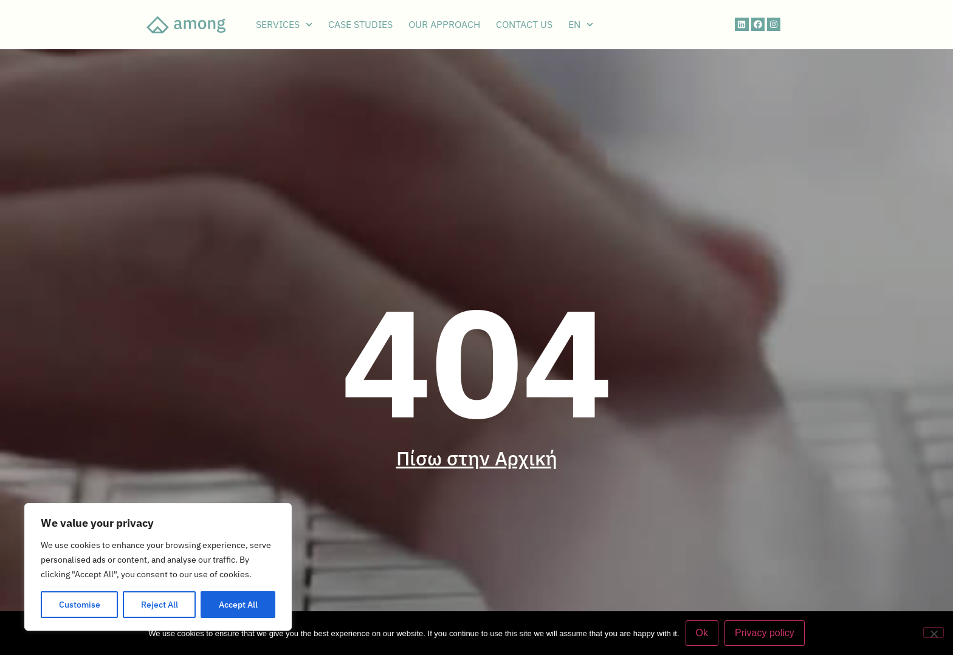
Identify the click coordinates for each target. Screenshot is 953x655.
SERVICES (284, 24)
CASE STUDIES (360, 24)
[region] (158, 567)
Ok (702, 633)
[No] (933, 632)
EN (580, 24)
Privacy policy (764, 633)
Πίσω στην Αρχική (476, 458)
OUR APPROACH (444, 24)
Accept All (238, 604)
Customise (79, 604)
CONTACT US (524, 24)
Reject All (159, 604)
